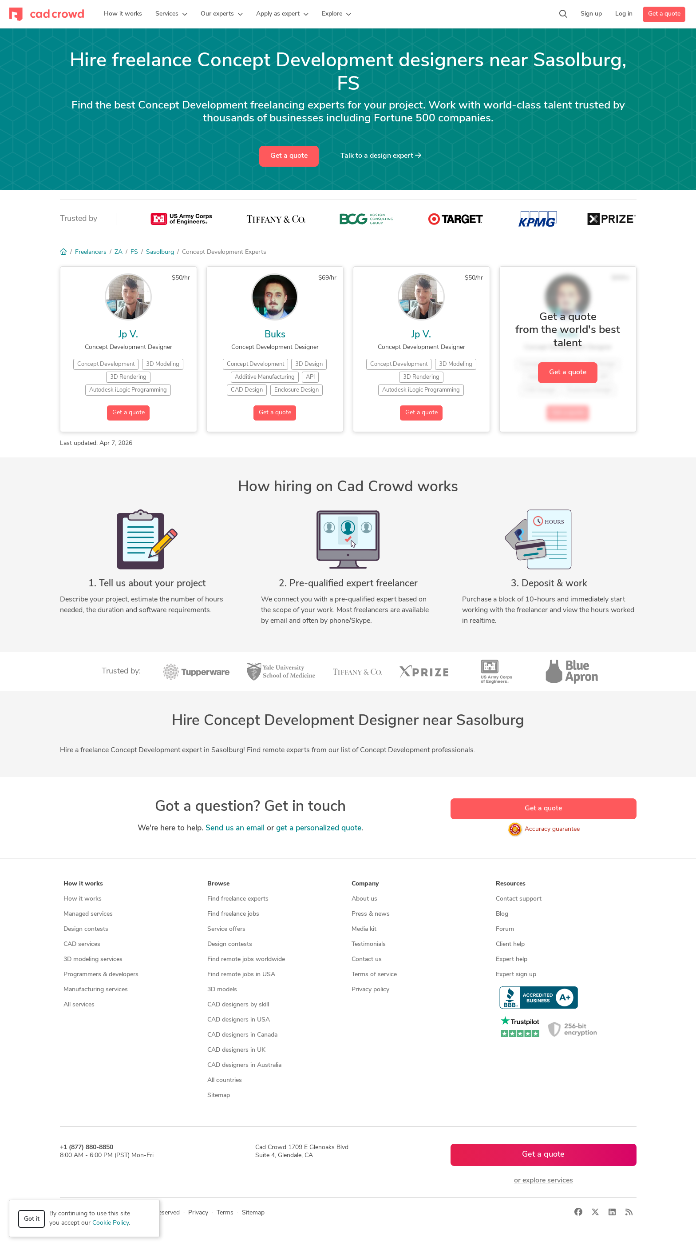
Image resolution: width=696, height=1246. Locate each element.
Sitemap (218, 1095)
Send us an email (235, 828)
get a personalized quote (318, 828)
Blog (502, 914)
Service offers (226, 929)
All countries (224, 1080)
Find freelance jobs (233, 914)
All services (79, 1005)
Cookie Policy (110, 1223)
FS (134, 252)
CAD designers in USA (238, 1020)
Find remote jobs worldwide (246, 959)
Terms (225, 1213)
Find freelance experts (238, 899)
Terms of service (374, 974)
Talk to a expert (380, 156)
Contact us (367, 959)
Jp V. (128, 335)
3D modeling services (93, 959)
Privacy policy (370, 989)
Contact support (519, 899)
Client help (510, 944)
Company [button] (365, 884)
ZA (119, 252)
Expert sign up (516, 974)
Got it (32, 1219)
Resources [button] (511, 884)
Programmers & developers (100, 974)
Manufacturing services (95, 989)
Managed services (88, 914)
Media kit (364, 929)
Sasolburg (160, 252)
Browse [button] (218, 884)
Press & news (371, 914)
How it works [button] (83, 884)
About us (364, 899)
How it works (82, 899)
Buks (275, 335)
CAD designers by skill (238, 1005)
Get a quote (664, 14)
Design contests (85, 929)
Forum (505, 929)
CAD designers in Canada (242, 1035)
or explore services (543, 1180)
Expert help (511, 959)
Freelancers (91, 252)
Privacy (198, 1213)
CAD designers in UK (236, 1050)
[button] (171, 14)
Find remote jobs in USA (241, 974)
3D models (222, 989)
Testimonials (369, 944)
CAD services (81, 944)
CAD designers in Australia (244, 1065)
